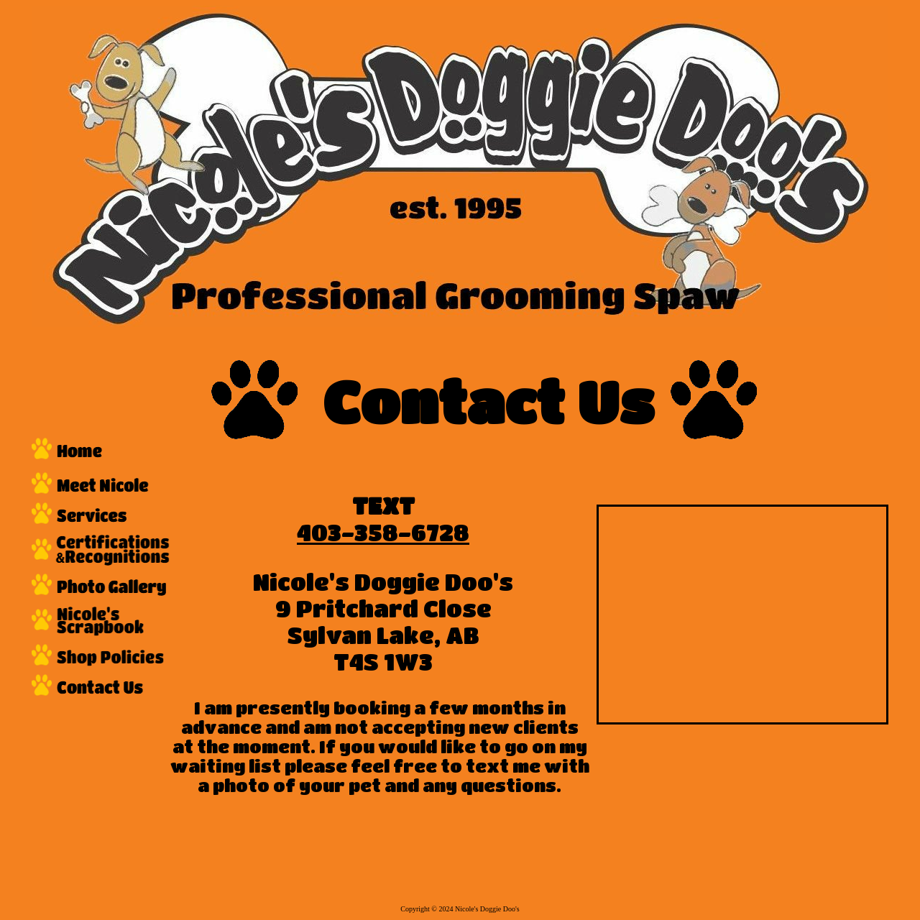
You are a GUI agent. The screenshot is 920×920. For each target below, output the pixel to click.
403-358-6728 (383, 532)
